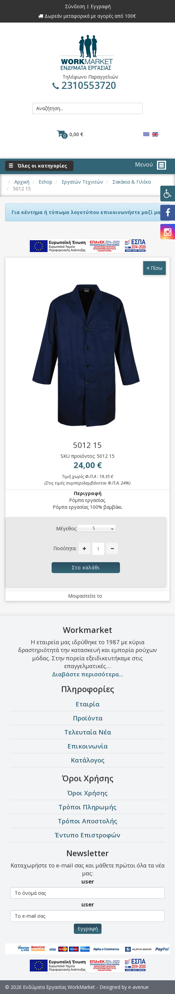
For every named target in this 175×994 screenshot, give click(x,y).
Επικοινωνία (87, 746)
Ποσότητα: (65, 548)
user (87, 881)
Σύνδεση (75, 6)
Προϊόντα (88, 718)
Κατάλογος (88, 760)
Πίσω (154, 268)
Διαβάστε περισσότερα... (87, 674)
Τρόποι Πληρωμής (87, 807)
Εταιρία (87, 704)
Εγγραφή (101, 6)
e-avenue (138, 987)
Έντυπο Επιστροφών (87, 835)
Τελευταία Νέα (87, 732)
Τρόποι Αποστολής (87, 821)
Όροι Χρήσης (87, 792)
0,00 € (70, 134)
